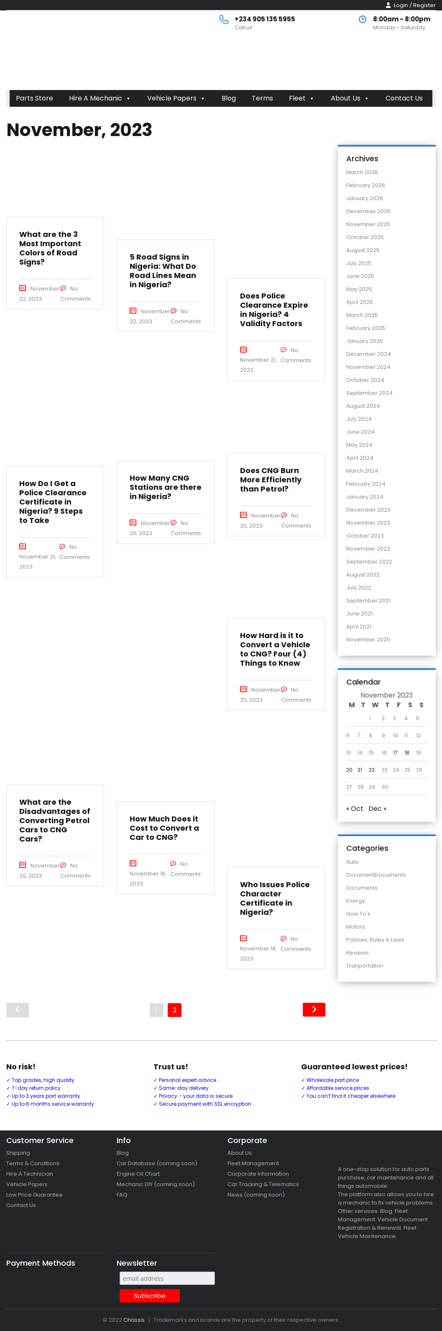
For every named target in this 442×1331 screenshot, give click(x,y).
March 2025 (362, 315)
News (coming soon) (256, 1195)
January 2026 (364, 198)
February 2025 (365, 328)
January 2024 (364, 497)
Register (424, 5)
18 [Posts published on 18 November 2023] (406, 752)
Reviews (357, 953)
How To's (358, 914)
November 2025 (368, 224)
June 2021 (359, 614)
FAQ (122, 1195)
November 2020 (368, 640)
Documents (362, 888)
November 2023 (368, 523)
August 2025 (363, 250)
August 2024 (363, 406)
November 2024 (368, 367)
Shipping (18, 1153)
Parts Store (34, 98)
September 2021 (368, 601)
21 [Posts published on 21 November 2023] (360, 769)
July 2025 (358, 263)
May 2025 (359, 289)
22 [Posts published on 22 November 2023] (372, 769)
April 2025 (359, 302)
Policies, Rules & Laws (375, 940)
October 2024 (365, 380)
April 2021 (358, 627)
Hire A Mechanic (100, 98)
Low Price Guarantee (34, 1195)
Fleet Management (253, 1163)
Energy (355, 901)
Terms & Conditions (32, 1163)
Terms (262, 98)
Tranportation (364, 966)
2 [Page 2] (174, 1010)
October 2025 (365, 237)
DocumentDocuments (376, 875)
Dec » (377, 809)
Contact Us (404, 98)
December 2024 (368, 354)
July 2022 (358, 588)
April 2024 (359, 458)
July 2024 (359, 419)
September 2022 (369, 562)
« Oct (354, 809)
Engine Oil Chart (138, 1174)
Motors (355, 927)
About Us (350, 98)
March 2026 (362, 172)
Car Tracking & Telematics (263, 1184)
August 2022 (363, 575)
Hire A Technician (29, 1174)
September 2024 (369, 393)
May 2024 (359, 445)
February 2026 (365, 185)
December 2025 (368, 211)
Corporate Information (258, 1174)
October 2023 (365, 536)
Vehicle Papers (176, 98)
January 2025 (364, 341)
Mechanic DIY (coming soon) (156, 1184)
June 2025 (360, 276)
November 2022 (368, 549)
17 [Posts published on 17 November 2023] (395, 752)
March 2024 (362, 471)
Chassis (134, 1320)
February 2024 (366, 484)
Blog (229, 98)
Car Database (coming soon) (157, 1163)
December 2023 (368, 510)
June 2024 (360, 432)
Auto (352, 862)
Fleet (302, 98)
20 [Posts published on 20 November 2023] (349, 769)
